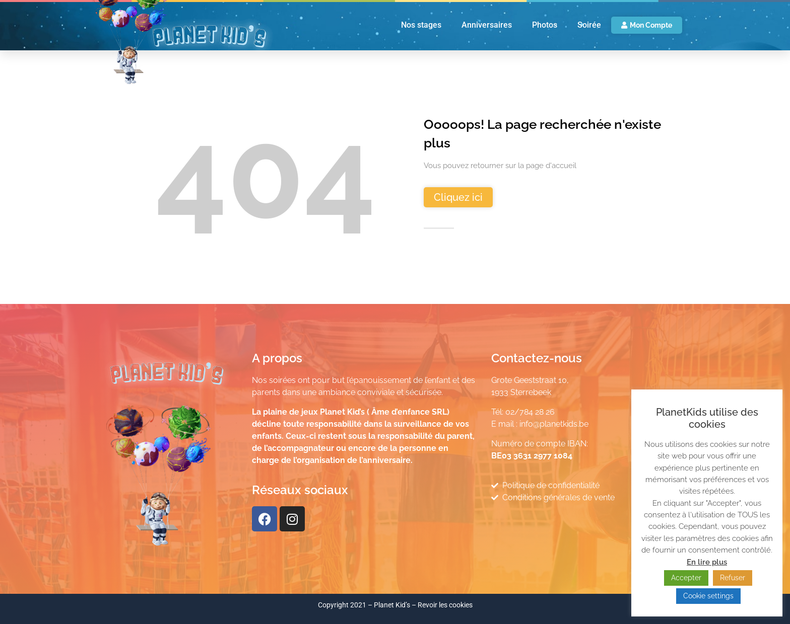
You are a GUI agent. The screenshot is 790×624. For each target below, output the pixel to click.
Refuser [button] (732, 578)
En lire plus (707, 562)
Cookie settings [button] (708, 596)
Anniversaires (487, 25)
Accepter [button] (686, 578)
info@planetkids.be (553, 424)
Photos (544, 25)
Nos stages (421, 25)
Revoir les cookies (445, 605)
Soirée (589, 25)
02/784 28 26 (530, 412)
